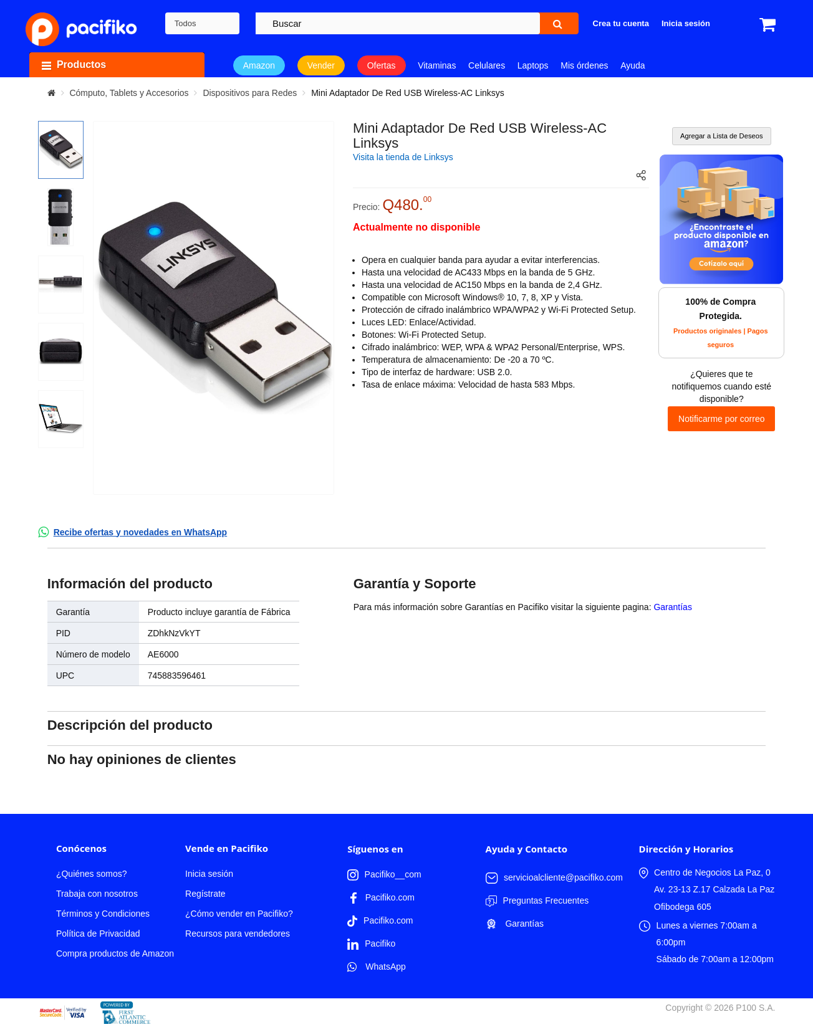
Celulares (486, 65)
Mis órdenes (584, 65)
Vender (321, 65)
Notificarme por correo (721, 419)
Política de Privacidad (98, 934)
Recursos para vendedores (237, 934)
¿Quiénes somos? (91, 874)
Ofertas (381, 65)
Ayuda (632, 65)
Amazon (259, 65)
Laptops (533, 65)
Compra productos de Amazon (115, 953)
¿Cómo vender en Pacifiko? (239, 914)
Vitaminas (437, 65)
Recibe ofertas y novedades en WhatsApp (141, 532)
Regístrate (205, 894)
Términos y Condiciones (103, 914)
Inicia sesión (209, 874)
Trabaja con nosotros (97, 894)
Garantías (672, 607)
